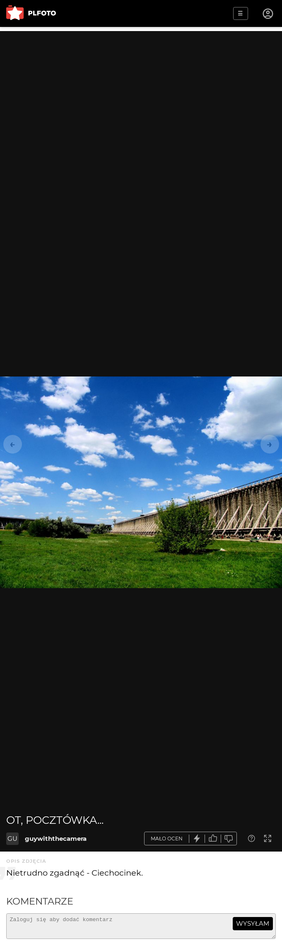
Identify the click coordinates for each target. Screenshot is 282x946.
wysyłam (252, 923)
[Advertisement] (141, 89)
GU (12, 838)
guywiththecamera (56, 838)
